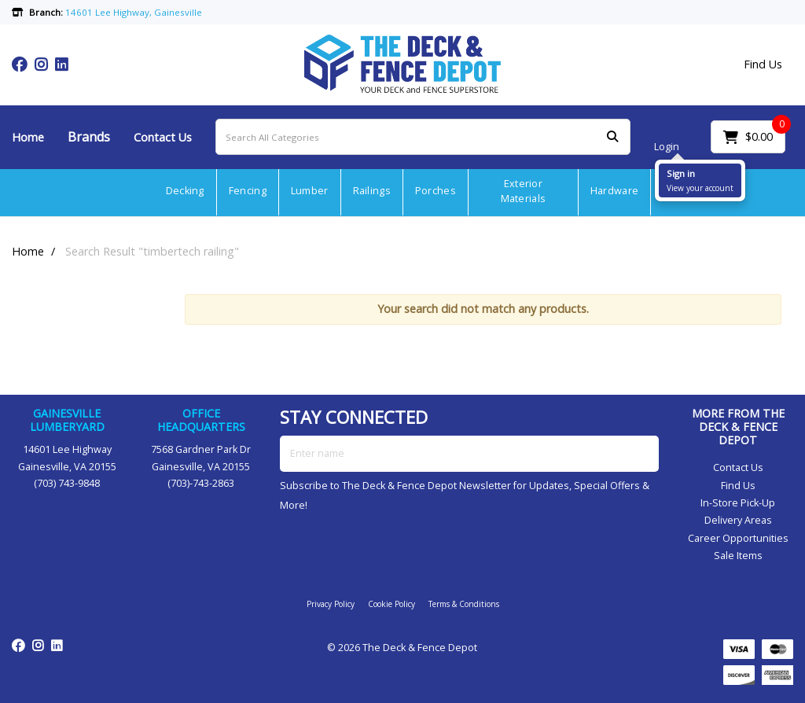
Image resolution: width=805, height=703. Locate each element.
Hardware (614, 190)
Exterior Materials (523, 191)
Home (28, 137)
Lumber (310, 190)
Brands (89, 136)
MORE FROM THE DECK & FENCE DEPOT (738, 427)
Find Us (763, 64)
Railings (372, 190)
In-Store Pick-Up (737, 503)
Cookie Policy (391, 603)
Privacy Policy (331, 603)
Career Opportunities (738, 538)
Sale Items (738, 555)
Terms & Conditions (463, 603)
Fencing (247, 190)
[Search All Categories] (422, 137)
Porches (435, 190)
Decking (185, 190)
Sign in (681, 173)
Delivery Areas (738, 520)
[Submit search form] (612, 137)
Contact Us (163, 137)
